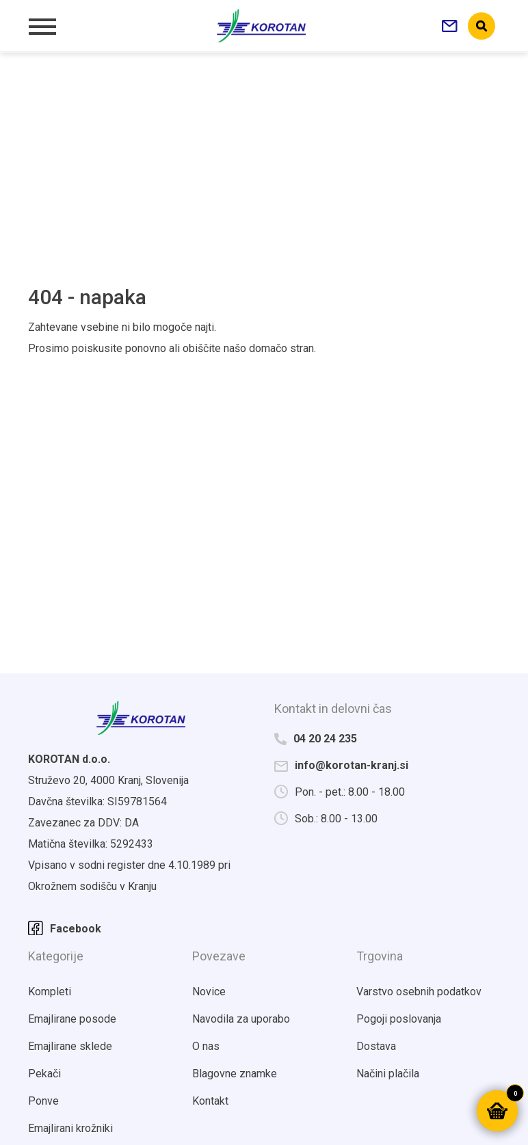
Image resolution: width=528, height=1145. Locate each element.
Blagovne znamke (234, 1073)
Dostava (376, 1046)
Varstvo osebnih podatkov (418, 991)
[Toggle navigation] (41, 26)
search (481, 26)
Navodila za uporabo (241, 1018)
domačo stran (281, 348)
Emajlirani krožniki (70, 1128)
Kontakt (210, 1100)
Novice (209, 991)
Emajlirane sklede (70, 1046)
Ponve (43, 1100)
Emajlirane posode (72, 1018)
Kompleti (49, 991)
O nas (206, 1046)
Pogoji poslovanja (398, 1018)
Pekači (44, 1073)
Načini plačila (387, 1073)
